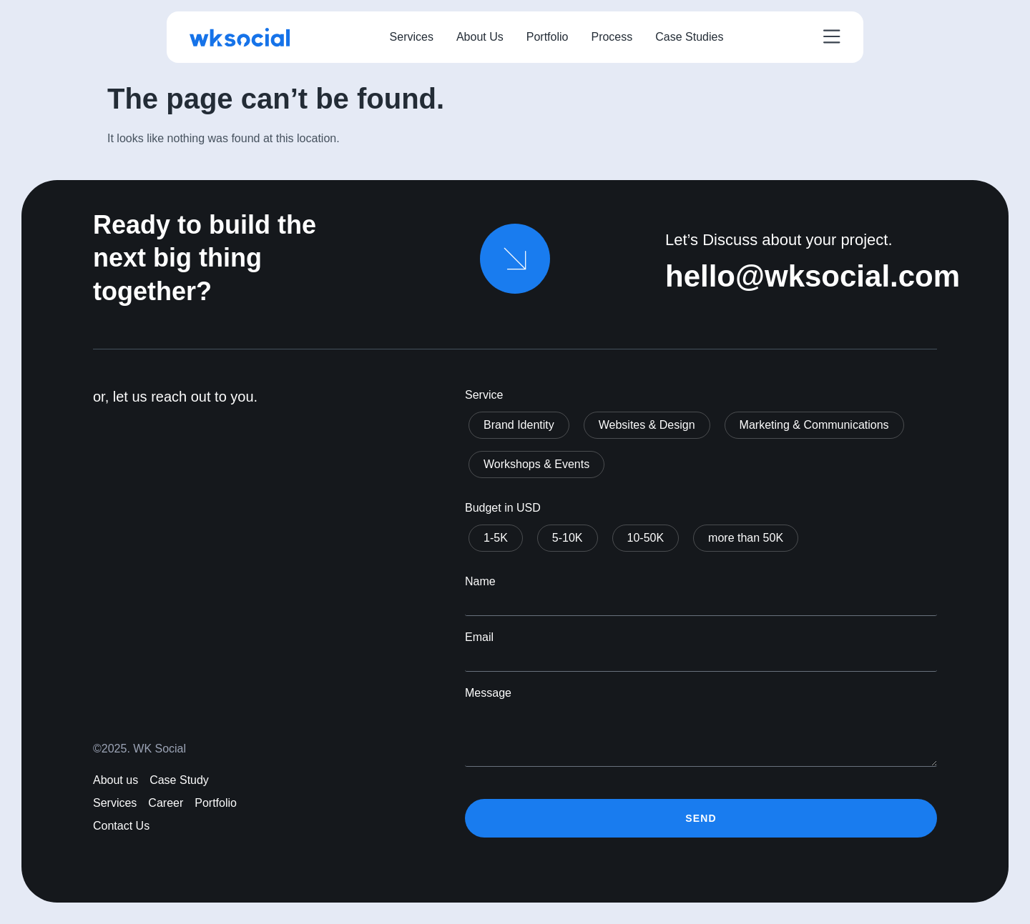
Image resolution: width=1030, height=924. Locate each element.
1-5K (496, 538)
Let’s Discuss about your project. (779, 240)
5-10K (567, 538)
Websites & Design (647, 425)
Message (488, 693)
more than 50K (745, 538)
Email (479, 637)
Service (484, 395)
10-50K (645, 538)
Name (480, 581)
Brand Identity (519, 425)
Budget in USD (503, 508)
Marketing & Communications (814, 425)
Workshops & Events (536, 464)
